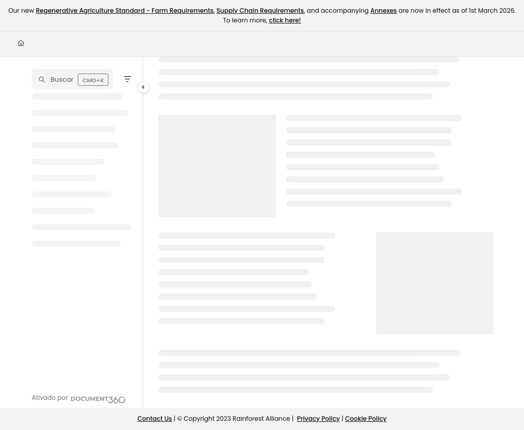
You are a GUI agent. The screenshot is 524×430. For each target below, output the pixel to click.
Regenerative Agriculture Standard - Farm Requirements (124, 10)
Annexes (383, 10)
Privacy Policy (318, 418)
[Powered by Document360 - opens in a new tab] (79, 398)
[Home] (21, 44)
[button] (72, 79)
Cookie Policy (365, 418)
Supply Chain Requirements (260, 10)
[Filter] (127, 79)
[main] (326, 232)
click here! (285, 20)
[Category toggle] (143, 87)
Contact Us (154, 418)
